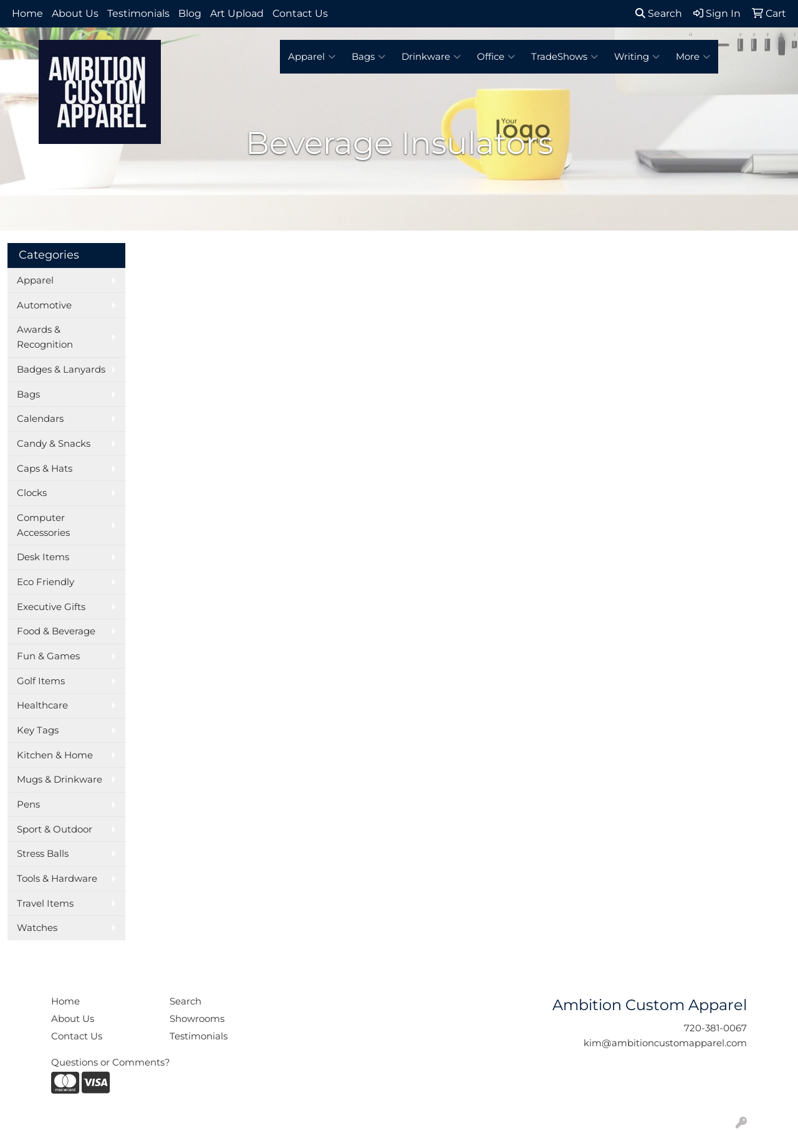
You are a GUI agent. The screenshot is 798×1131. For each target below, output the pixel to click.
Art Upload (237, 13)
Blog (189, 13)
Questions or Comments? (110, 1062)
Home (27, 13)
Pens (28, 804)
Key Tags (38, 730)
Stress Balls (43, 853)
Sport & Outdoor (54, 829)
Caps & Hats (44, 468)
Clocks (32, 493)
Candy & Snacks (53, 443)
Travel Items (45, 903)
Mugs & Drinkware (59, 779)
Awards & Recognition (45, 337)
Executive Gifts (51, 607)
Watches (37, 927)
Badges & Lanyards (61, 369)
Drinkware (431, 56)
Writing (637, 56)
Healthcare (42, 705)
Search (658, 13)
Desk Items (43, 557)
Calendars (40, 418)
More (693, 56)
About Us (75, 13)
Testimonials (138, 13)
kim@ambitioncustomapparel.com (665, 1043)
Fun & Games (48, 656)
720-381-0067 (715, 1028)
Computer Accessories (43, 525)
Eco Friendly (45, 582)
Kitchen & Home (55, 755)
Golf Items (41, 681)
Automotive (44, 305)
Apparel (311, 56)
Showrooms (197, 1018)
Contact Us (300, 13)
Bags (368, 56)
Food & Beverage (56, 631)
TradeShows (564, 56)
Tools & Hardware (57, 878)
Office (496, 56)
